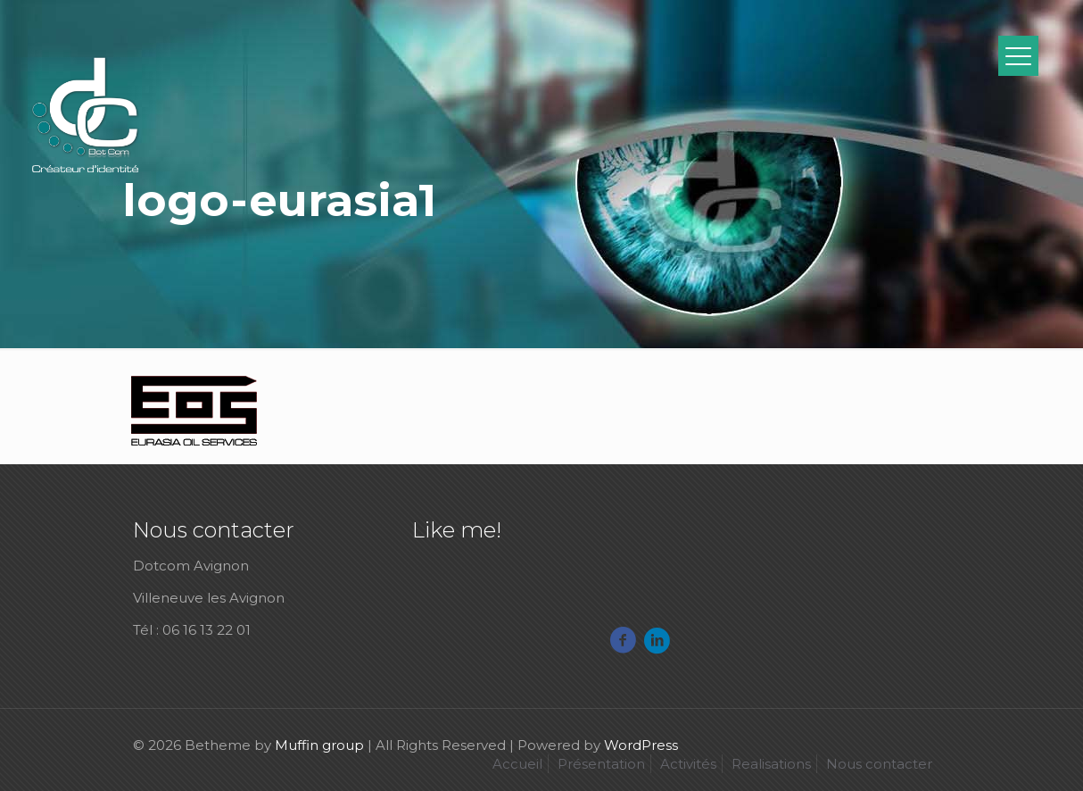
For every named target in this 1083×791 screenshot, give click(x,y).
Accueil (517, 763)
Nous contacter (879, 763)
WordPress (641, 745)
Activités (688, 763)
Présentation (601, 763)
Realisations (771, 763)
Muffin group (319, 745)
